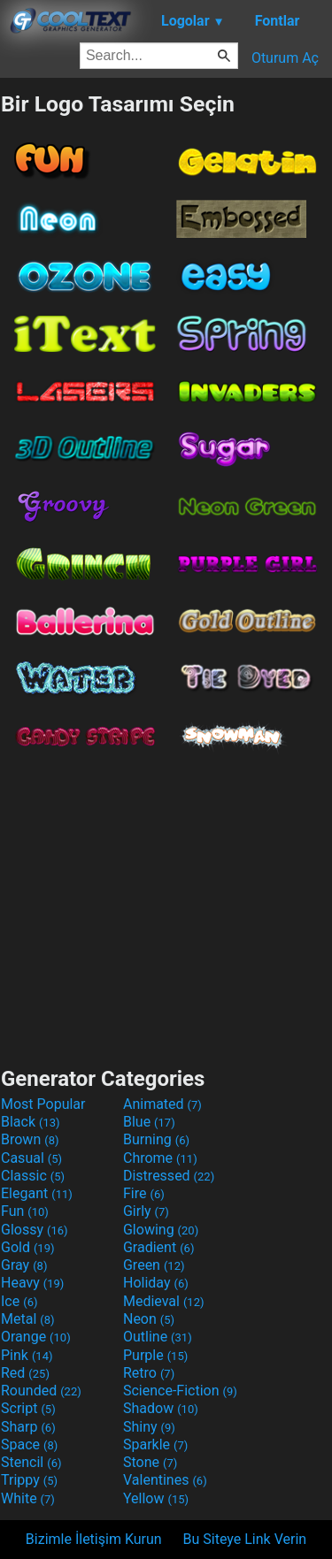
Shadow (160, 1408)
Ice (19, 1301)
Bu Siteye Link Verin (245, 1539)
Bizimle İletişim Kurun (94, 1539)
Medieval (164, 1301)
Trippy (29, 1479)
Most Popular (43, 1104)
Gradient (158, 1247)
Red (25, 1372)
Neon (148, 1319)
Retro (148, 1372)
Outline (157, 1336)
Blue (149, 1121)
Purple (155, 1355)
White (28, 1498)
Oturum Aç (285, 58)
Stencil (31, 1462)
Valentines (165, 1479)
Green (154, 1265)
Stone (150, 1462)
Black (30, 1121)
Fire (144, 1193)
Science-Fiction (180, 1390)
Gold (28, 1247)
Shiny (149, 1426)
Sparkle (155, 1444)
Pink (27, 1355)
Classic (33, 1175)
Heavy (32, 1282)
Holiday (156, 1282)
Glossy (34, 1229)
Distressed (168, 1175)
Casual (31, 1158)
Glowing (160, 1229)
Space (29, 1444)
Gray (24, 1265)
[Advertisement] (166, 904)
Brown (29, 1139)
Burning (156, 1139)
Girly (146, 1211)
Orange (36, 1336)
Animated (162, 1104)
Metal (28, 1319)
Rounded (41, 1390)
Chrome (160, 1158)
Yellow (156, 1498)
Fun (25, 1211)
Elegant (37, 1193)
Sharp (28, 1426)
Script (28, 1408)
